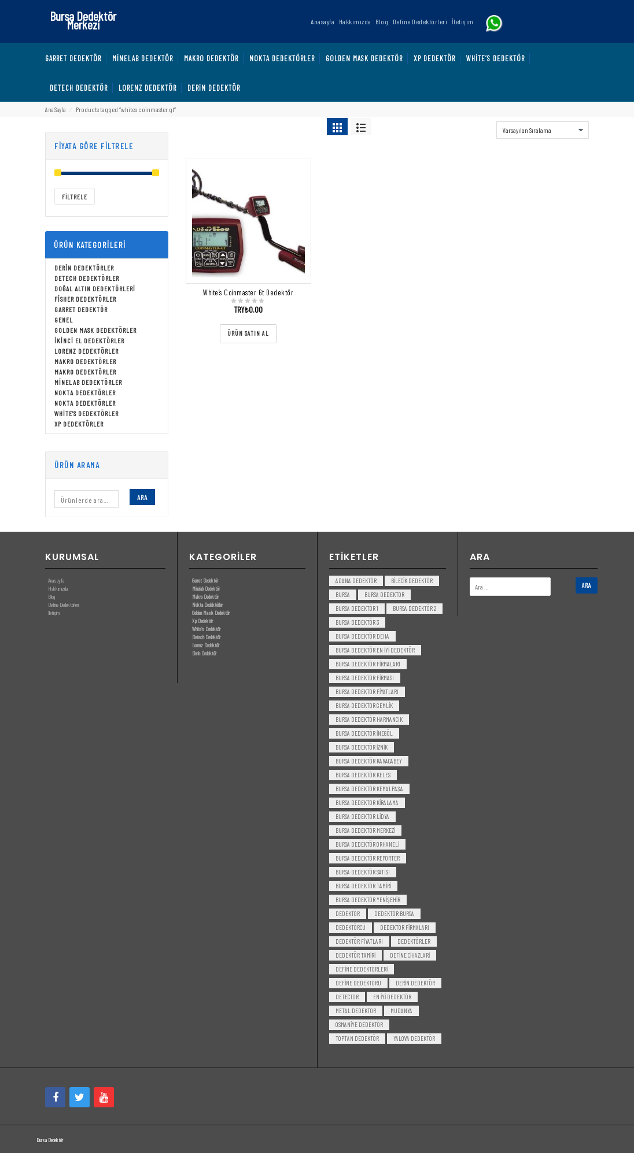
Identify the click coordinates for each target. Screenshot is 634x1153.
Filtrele (74, 197)
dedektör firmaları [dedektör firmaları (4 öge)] (404, 927)
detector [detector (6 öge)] (347, 996)
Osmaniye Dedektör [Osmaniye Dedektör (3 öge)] (359, 1024)
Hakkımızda (58, 588)
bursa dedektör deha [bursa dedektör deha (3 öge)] (362, 636)
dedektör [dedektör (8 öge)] (348, 913)
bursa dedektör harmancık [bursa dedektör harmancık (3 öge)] (369, 719)
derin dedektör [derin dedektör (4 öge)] (415, 983)
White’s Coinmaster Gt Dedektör (248, 292)
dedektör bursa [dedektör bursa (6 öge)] (394, 913)
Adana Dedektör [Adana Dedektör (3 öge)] (356, 580)
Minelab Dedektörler (88, 382)
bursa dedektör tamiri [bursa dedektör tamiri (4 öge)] (363, 885)
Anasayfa (56, 580)
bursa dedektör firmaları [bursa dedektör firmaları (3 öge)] (368, 664)
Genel (63, 320)
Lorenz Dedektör (205, 645)
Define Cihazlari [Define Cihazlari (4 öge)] (410, 955)
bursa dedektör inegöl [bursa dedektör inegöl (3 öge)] (364, 733)
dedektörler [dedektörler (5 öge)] (413, 941)
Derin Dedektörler (84, 268)
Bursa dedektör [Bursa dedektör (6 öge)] (384, 594)
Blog (51, 596)
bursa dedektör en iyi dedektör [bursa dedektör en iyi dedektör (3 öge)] (375, 650)
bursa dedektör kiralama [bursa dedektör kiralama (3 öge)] (367, 802)
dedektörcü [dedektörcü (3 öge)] (351, 927)
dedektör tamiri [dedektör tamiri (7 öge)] (355, 955)
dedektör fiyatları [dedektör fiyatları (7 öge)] (359, 941)
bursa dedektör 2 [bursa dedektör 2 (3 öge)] (414, 608)
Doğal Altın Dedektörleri (94, 288)
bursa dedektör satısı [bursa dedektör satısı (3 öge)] (363, 872)
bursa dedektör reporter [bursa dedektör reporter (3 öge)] (368, 858)
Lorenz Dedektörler (86, 351)
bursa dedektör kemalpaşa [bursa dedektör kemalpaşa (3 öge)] (369, 788)
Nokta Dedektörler (85, 392)
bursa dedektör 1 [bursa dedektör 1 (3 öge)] (357, 608)
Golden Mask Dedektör (211, 613)
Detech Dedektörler (86, 278)
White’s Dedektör (206, 629)
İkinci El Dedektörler (89, 340)
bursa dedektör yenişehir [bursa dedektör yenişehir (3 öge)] (368, 899)
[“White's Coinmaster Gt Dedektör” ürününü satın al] (248, 333)
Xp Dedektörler (79, 424)
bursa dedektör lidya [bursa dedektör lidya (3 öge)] (362, 816)
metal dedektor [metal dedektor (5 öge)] (356, 1010)
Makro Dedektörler (85, 361)
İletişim (54, 613)
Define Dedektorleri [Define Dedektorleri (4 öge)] (362, 969)
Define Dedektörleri (63, 604)
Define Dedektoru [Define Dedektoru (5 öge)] (358, 983)
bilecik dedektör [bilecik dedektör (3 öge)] (412, 580)
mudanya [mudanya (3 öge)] (401, 1010)
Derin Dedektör (204, 653)
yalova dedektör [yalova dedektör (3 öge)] (414, 1038)
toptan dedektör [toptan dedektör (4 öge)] (357, 1038)
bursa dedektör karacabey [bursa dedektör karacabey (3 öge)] (369, 761)
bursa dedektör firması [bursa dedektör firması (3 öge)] (365, 677)
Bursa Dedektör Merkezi (83, 20)
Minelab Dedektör (206, 588)
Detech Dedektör (206, 637)
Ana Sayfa (55, 109)
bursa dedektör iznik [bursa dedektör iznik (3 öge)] (362, 747)
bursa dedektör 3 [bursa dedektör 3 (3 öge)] (357, 622)
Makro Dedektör (205, 596)
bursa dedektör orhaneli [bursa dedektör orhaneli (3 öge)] (367, 844)
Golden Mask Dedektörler (95, 330)
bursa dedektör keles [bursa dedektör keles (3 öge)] (363, 774)
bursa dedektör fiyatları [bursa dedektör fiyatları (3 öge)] (367, 691)
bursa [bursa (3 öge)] (343, 594)
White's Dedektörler (86, 413)
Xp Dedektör (202, 621)
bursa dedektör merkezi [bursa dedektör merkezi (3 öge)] (365, 830)
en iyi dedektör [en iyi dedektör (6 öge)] (392, 996)
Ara (142, 497)
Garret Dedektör (81, 309)
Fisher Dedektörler (85, 299)
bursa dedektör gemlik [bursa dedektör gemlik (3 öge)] (364, 705)
